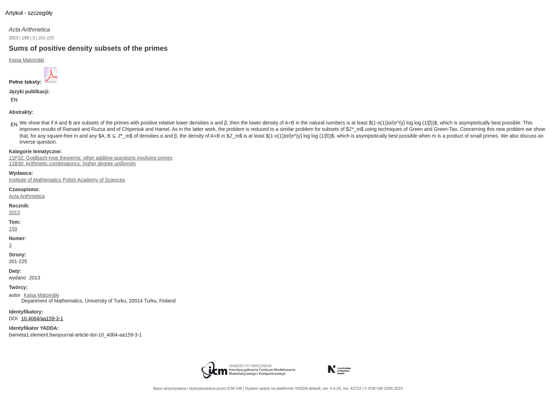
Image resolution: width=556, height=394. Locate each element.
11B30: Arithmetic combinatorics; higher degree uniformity (72, 163)
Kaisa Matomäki (26, 60)
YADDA (302, 388)
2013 (13, 37)
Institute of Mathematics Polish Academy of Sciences (67, 180)
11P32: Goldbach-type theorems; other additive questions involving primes (90, 158)
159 (25, 37)
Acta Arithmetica (29, 30)
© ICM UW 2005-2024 (383, 388)
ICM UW (235, 388)
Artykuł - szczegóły (28, 13)
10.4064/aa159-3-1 (42, 318)
